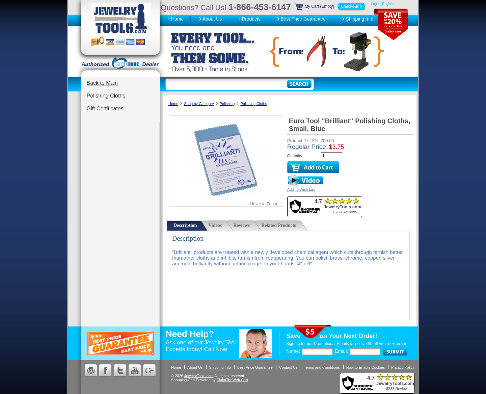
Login (375, 4)
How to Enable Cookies (365, 367)
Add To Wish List (301, 189)
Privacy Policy (402, 367)
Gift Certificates (105, 108)
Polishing (227, 104)
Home (177, 19)
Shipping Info (359, 19)
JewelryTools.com (199, 376)
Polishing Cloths (106, 96)
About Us (212, 19)
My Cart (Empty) (330, 6)
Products (251, 19)
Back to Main (102, 83)
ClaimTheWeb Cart (232, 380)
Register (388, 4)
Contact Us (288, 367)
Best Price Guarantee (303, 19)
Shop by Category (199, 104)
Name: (293, 351)
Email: (341, 351)
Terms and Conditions (322, 367)
